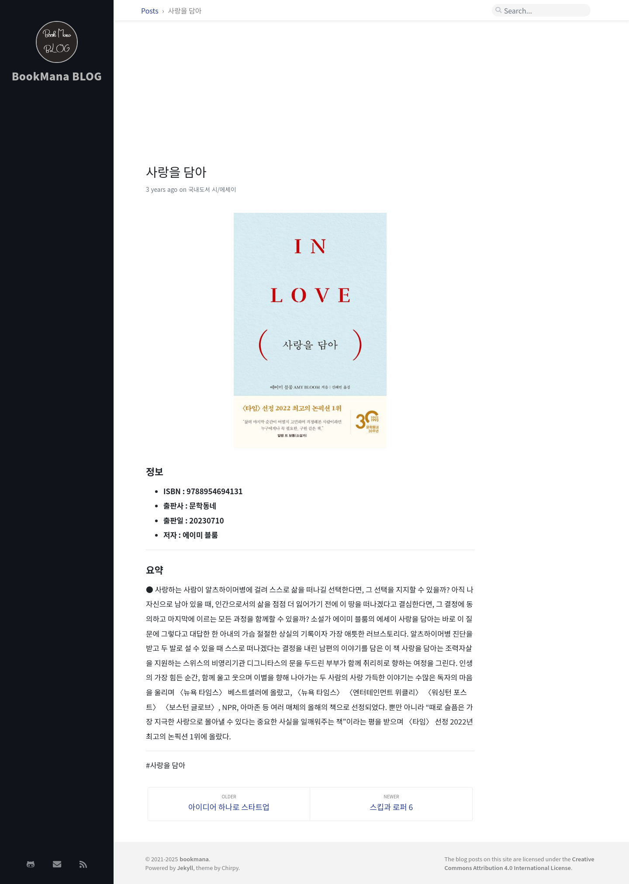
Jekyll (185, 867)
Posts (150, 10)
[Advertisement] (57, 228)
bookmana (194, 859)
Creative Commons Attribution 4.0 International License (519, 863)
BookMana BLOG (57, 75)
